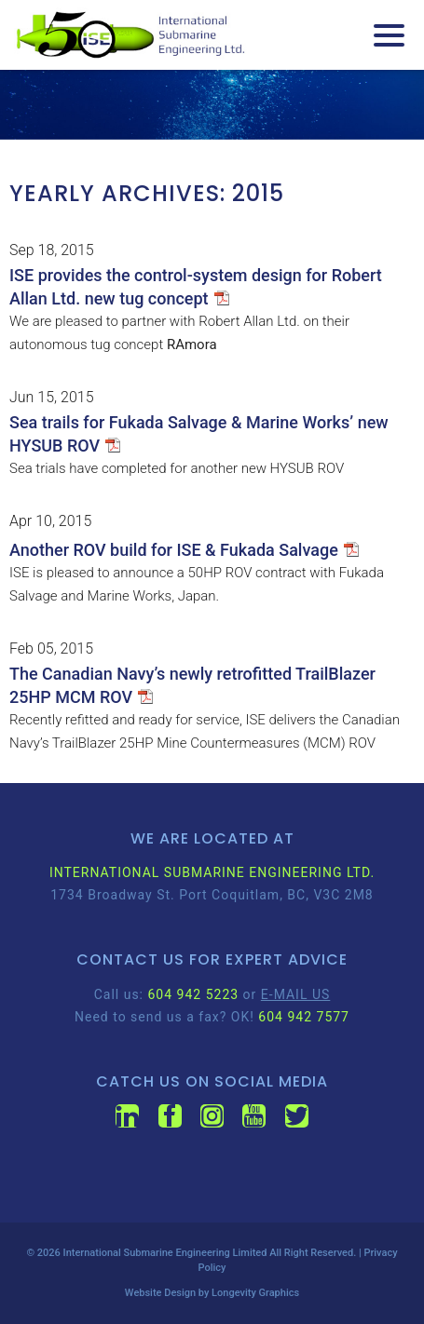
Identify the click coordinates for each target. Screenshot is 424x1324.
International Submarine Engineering (146, 1253)
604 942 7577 (303, 1016)
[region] (212, 105)
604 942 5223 (193, 994)
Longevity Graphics (255, 1293)
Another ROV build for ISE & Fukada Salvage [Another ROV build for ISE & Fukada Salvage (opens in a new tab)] (173, 550)
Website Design (160, 1293)
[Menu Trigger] (389, 35)
